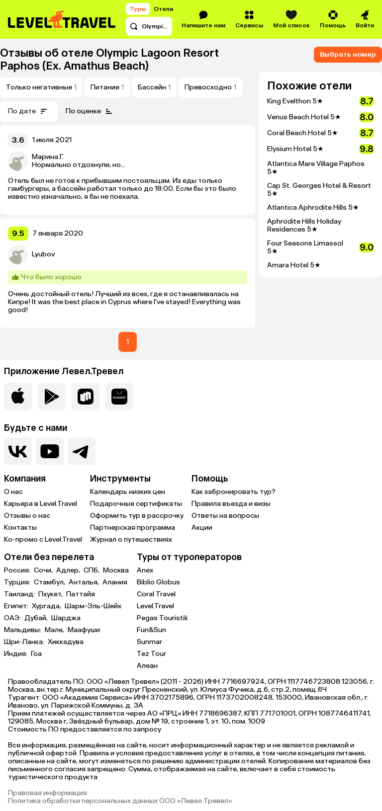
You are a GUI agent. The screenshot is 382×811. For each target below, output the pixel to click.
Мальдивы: (23, 630)
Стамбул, (50, 582)
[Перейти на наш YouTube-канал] (50, 451)
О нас (13, 491)
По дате (29, 111)
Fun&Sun (151, 630)
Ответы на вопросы (225, 515)
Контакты (20, 527)
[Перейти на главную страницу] (62, 19)
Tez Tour (151, 653)
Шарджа (66, 618)
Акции (201, 527)
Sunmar (149, 642)
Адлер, (69, 570)
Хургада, (47, 606)
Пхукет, (51, 594)
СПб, (92, 570)
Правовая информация (47, 793)
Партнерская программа (132, 527)
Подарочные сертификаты (136, 503)
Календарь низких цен (127, 491)
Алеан (147, 665)
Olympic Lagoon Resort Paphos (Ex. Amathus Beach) (109, 59)
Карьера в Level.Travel (40, 503)
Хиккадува (66, 642)
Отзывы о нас (27, 515)
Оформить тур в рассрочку (137, 515)
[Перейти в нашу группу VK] (18, 451)
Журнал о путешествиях (131, 539)
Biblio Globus (158, 582)
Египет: (17, 606)
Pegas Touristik (162, 618)
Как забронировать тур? (233, 491)
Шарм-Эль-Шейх (93, 606)
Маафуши (84, 630)
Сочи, (44, 570)
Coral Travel (156, 594)
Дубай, (36, 618)
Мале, (55, 630)
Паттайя (80, 594)
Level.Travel (155, 606)
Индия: (16, 654)
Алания (114, 582)
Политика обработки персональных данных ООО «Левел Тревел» (120, 801)
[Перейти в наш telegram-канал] (82, 451)
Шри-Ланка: (25, 642)
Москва (116, 570)
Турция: (18, 582)
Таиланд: (20, 594)
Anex (145, 570)
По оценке (90, 111)
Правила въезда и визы (231, 503)
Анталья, (84, 582)
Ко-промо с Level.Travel (43, 539)
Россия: (18, 570)
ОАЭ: (13, 618)
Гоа (36, 654)
